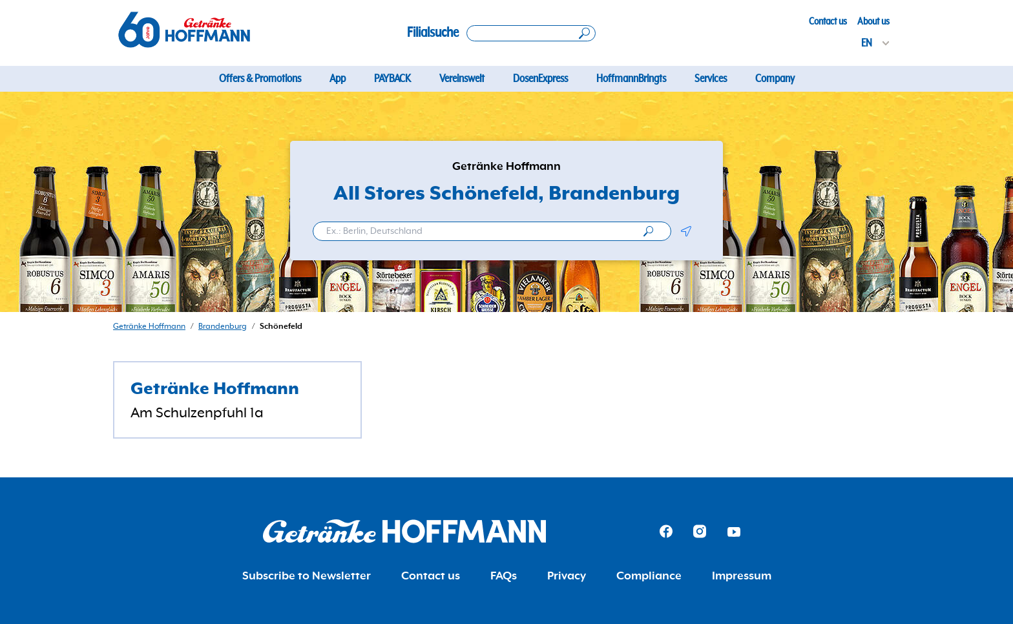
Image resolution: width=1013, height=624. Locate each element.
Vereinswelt (462, 78)
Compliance (649, 576)
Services (710, 78)
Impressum (741, 576)
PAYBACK (392, 78)
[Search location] (531, 33)
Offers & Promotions (260, 78)
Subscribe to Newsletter (306, 576)
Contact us (828, 21)
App (337, 78)
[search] (648, 231)
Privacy (566, 576)
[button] (685, 231)
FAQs (503, 576)
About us (873, 21)
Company (775, 78)
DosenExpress (540, 78)
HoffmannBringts (631, 78)
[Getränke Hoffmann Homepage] (404, 531)
